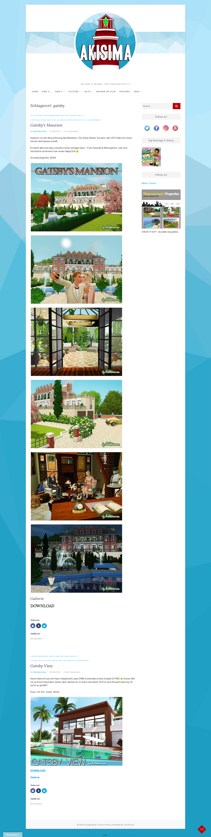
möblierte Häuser (65, 660)
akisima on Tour (106, 91)
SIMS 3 (59, 91)
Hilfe (87, 91)
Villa (87, 120)
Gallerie (37, 598)
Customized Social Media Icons (89, 835)
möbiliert (72, 120)
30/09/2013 (55, 672)
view (75, 660)
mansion (64, 120)
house (53, 120)
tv (83, 120)
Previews (124, 91)
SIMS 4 (45, 91)
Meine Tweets (149, 183)
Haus (48, 120)
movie (79, 120)
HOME (35, 91)
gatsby (43, 120)
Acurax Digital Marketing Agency (121, 835)
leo (58, 120)
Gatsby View (41, 665)
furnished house (44, 660)
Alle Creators (36, 115)
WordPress (129, 825)
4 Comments (72, 131)
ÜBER (136, 91)
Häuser (52, 656)
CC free (34, 660)
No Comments (73, 672)
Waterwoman (95, 120)
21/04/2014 (55, 131)
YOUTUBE (73, 91)
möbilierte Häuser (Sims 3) (71, 115)
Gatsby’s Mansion (46, 125)
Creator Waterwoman (51, 115)
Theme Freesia (104, 825)
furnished (35, 120)
